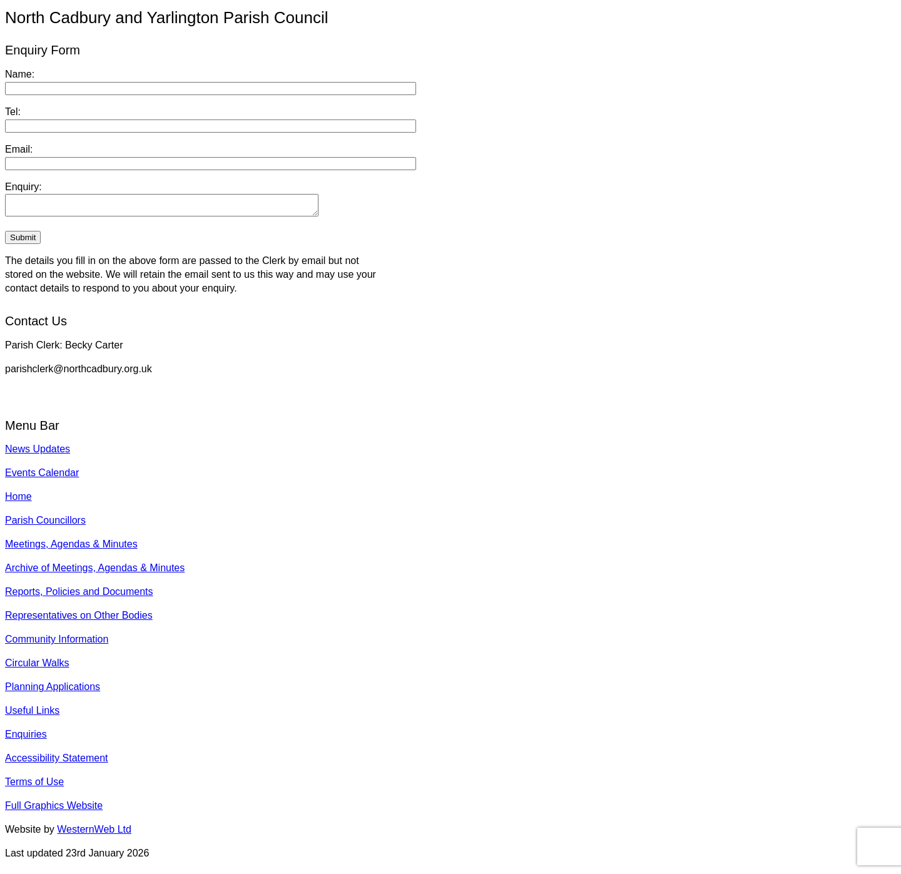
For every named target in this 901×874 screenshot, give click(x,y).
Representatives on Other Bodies (79, 619)
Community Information (56, 643)
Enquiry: (23, 186)
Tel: (13, 111)
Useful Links (32, 714)
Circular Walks (37, 666)
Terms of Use (34, 785)
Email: (19, 149)
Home (18, 500)
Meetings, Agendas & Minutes (71, 547)
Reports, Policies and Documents (79, 595)
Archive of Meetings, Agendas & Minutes (95, 571)
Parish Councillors (45, 524)
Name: (19, 74)
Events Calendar (42, 476)
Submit (23, 241)
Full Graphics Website (54, 809)
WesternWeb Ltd (94, 833)
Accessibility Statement (56, 761)
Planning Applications (52, 690)
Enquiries (26, 738)
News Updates (37, 452)
